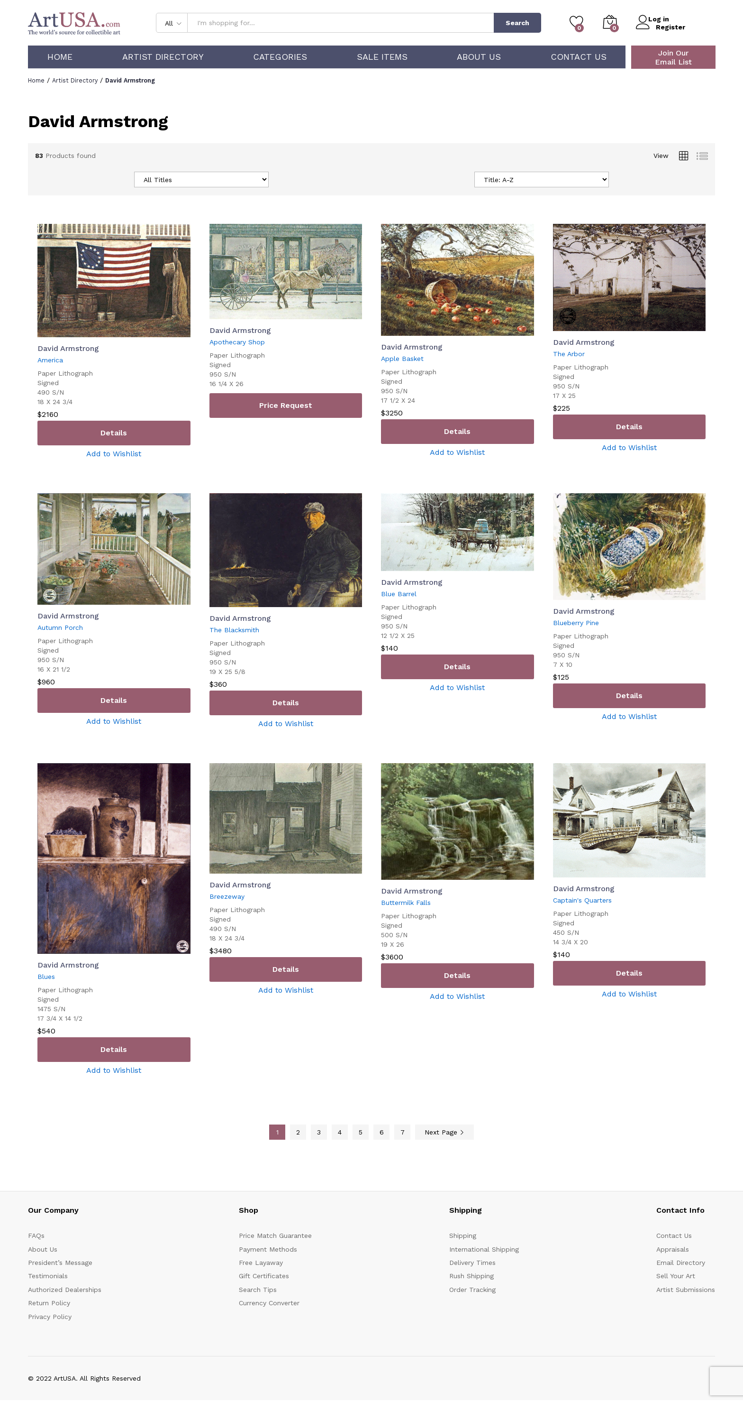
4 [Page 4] (340, 1132)
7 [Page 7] (402, 1132)
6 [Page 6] (382, 1132)
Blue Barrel (399, 594)
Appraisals (672, 1249)
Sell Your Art (675, 1276)
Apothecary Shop (237, 342)
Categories (280, 57)
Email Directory (680, 1262)
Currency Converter (269, 1303)
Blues (46, 976)
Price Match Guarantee (275, 1235)
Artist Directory (163, 57)
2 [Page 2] (298, 1132)
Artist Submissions (685, 1289)
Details (113, 432)
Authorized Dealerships (64, 1289)
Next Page (444, 1132)
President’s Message (60, 1262)
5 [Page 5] (360, 1132)
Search (517, 23)
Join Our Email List (673, 57)
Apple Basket (402, 358)
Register (670, 26)
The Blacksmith (234, 630)
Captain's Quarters (582, 900)
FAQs (36, 1235)
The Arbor (569, 354)
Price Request (285, 405)
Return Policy (49, 1303)
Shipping (462, 1235)
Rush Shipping (471, 1276)
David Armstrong (68, 348)
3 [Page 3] (319, 1132)
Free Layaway (261, 1262)
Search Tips (258, 1289)
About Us (479, 57)
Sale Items (382, 57)
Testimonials (48, 1276)
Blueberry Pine (576, 623)
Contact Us (579, 57)
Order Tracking (472, 1289)
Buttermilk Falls (406, 902)
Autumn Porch (60, 627)
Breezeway (227, 896)
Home (59, 57)
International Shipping (484, 1249)
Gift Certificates (264, 1276)
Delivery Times (472, 1262)
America (50, 360)
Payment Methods (268, 1249)
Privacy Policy (50, 1316)
